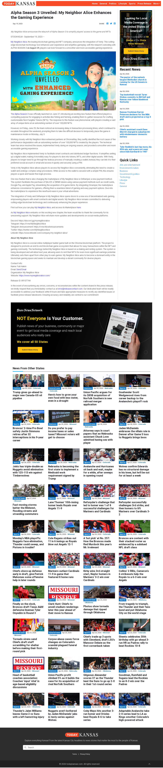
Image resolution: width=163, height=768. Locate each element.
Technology (125, 177)
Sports (132, 3)
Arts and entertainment (130, 165)
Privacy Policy (85, 754)
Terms (74, 754)
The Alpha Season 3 (20, 114)
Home (95, 3)
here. (79, 207)
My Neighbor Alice (19, 42)
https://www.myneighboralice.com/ (34, 275)
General (103, 3)
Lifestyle (122, 3)
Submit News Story (136, 51)
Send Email (21, 269)
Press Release (144, 3)
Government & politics (129, 174)
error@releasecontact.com (70, 288)
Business (124, 171)
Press (122, 183)
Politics (112, 3)
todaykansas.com (74, 764)
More (155, 3)
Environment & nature (129, 168)
